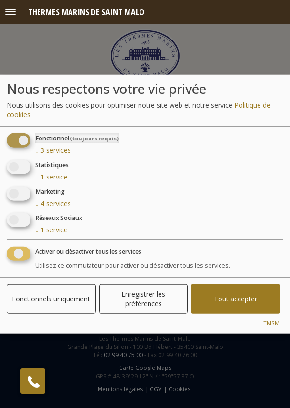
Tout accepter (235, 298)
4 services (53, 203)
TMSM (271, 323)
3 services (53, 150)
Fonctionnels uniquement (51, 298)
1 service (51, 176)
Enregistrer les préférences (143, 298)
